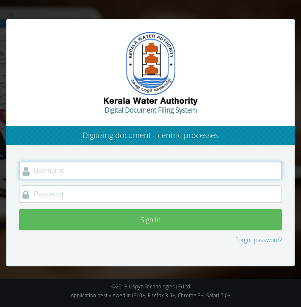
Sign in (150, 219)
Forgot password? (258, 240)
